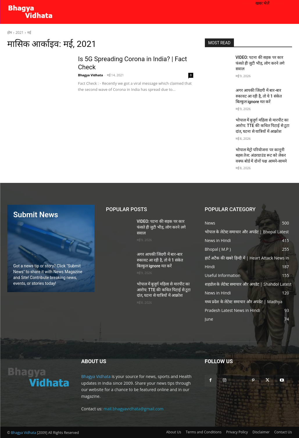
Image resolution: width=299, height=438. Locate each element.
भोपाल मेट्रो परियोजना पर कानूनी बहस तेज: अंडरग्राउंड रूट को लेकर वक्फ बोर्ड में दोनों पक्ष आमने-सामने (261, 155)
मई (29, 32)
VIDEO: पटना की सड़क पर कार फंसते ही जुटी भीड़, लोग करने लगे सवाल (260, 63)
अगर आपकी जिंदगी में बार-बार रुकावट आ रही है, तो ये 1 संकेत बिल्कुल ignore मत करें (259, 96)
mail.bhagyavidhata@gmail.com (133, 408)
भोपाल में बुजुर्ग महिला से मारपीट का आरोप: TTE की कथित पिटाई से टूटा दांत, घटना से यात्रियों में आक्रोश (263, 126)
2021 (20, 32)
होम (9, 32)
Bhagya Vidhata (90, 75)
